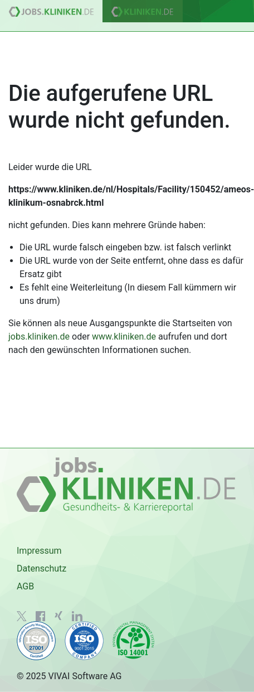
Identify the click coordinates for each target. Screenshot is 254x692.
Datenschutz (41, 568)
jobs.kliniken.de (39, 336)
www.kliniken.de (124, 336)
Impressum (39, 550)
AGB (25, 586)
